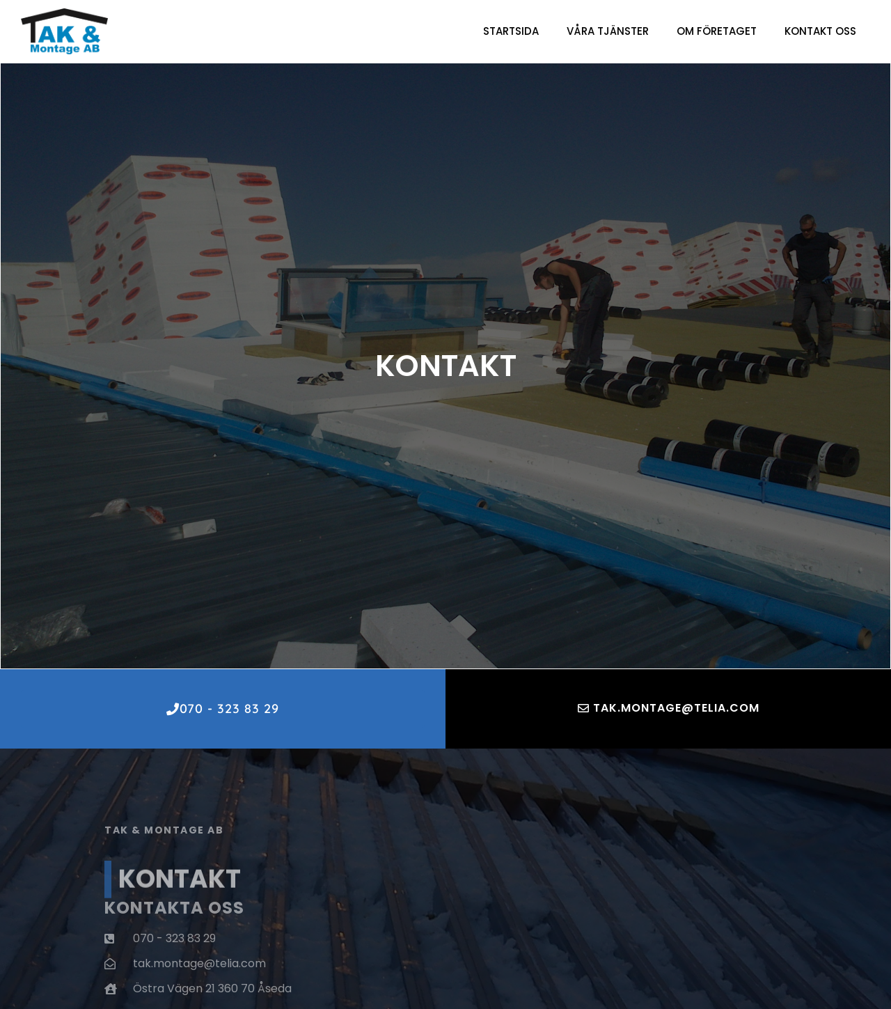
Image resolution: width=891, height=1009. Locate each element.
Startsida (511, 31)
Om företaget (717, 31)
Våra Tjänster (608, 31)
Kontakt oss (820, 31)
